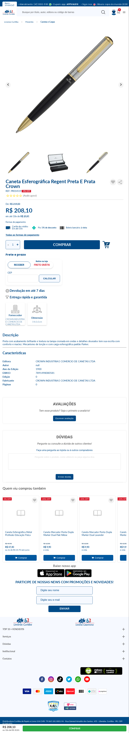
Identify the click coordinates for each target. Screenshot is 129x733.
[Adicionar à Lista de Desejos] (113, 182)
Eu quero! (64, 609)
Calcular (49, 278)
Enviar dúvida (64, 477)
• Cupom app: (65, 4)
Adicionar (105, 245)
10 (15, 216)
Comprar (62, 244)
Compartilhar (120, 182)
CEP (10, 273)
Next (121, 84)
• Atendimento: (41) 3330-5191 (33, 4)
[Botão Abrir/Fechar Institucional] (123, 629)
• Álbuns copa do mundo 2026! (112, 4)
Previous (8, 84)
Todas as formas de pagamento (22, 235)
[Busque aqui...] (58, 12)
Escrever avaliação (64, 418)
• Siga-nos (87, 4)
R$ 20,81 (24, 216)
